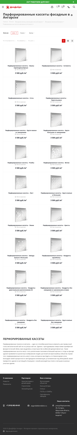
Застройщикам (27, 389)
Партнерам (26, 378)
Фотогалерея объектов (44, 382)
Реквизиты (7, 384)
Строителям (26, 386)
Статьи (42, 389)
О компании (8, 378)
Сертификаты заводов (45, 395)
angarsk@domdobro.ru (39, 406)
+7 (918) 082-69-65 (13, 405)
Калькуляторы (45, 386)
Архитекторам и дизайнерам (27, 382)
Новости (6, 381)
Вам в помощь (45, 378)
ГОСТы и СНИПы (46, 392)
